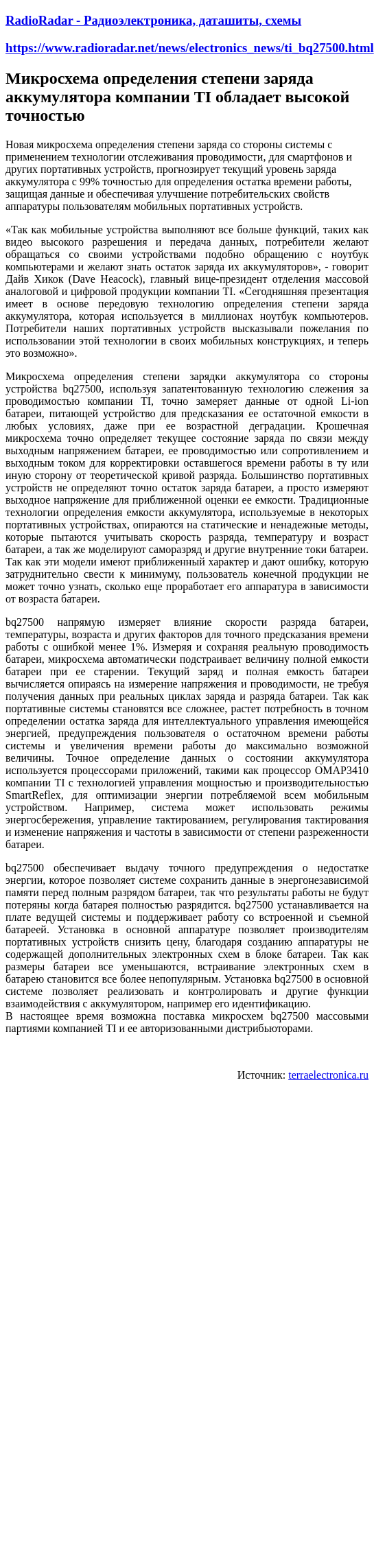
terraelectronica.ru (328, 1075)
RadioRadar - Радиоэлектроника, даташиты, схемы (153, 20)
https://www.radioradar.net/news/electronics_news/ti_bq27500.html (189, 47)
